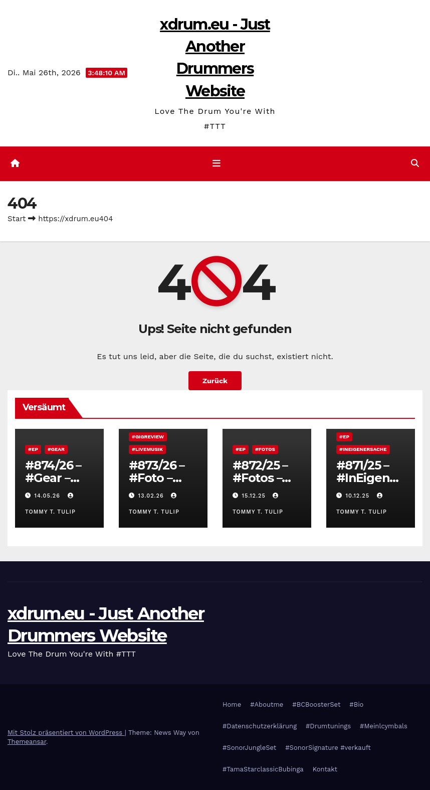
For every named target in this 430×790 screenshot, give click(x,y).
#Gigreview (148, 436)
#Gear (56, 449)
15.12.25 (255, 496)
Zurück (215, 381)
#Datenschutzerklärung (260, 726)
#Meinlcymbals (383, 726)
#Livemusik (147, 449)
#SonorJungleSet (249, 747)
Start (17, 218)
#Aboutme (266, 704)
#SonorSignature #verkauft (327, 747)
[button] (415, 163)
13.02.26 (152, 496)
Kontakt (325, 769)
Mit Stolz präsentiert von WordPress (66, 732)
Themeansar (27, 741)
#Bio (356, 704)
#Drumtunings (328, 726)
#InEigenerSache (363, 449)
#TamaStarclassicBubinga (263, 769)
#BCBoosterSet (316, 704)
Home (232, 704)
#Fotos (265, 449)
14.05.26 (49, 496)
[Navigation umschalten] (217, 163)
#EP (33, 449)
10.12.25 (359, 496)
